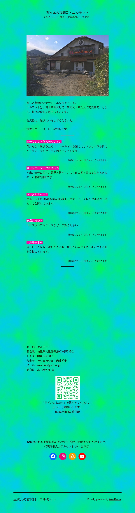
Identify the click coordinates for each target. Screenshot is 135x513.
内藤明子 (61, 360)
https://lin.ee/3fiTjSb (67, 411)
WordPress (115, 499)
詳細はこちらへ (75, 186)
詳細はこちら (74, 234)
